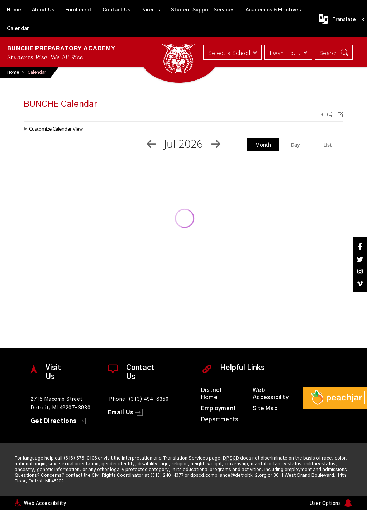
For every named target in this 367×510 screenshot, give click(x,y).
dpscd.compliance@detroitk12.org (228, 475)
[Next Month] (215, 144)
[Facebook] (360, 246)
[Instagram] (360, 271)
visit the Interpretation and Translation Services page (162, 458)
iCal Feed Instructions (320, 114)
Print (330, 114)
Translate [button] (344, 19)
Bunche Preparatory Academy (61, 49)
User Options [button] (325, 503)
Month (263, 144)
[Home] (14, 9)
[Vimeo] (360, 283)
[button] (231, 52)
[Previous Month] (151, 144)
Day (295, 144)
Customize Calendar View (56, 129)
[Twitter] (360, 259)
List (327, 144)
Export (340, 114)
